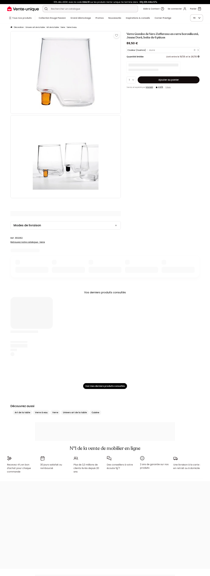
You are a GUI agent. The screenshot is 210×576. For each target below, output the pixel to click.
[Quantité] (131, 79)
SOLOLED (149, 87)
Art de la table (53, 27)
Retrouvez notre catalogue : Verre (27, 242)
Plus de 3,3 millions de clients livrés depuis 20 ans (86, 468)
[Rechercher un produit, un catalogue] (46, 8)
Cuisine (95, 412)
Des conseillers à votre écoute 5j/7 (120, 466)
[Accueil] (11, 27)
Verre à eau (72, 27)
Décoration (19, 27)
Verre (63, 27)
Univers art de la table (35, 27)
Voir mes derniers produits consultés (105, 386)
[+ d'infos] (198, 56)
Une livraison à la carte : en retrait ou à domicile (186, 466)
